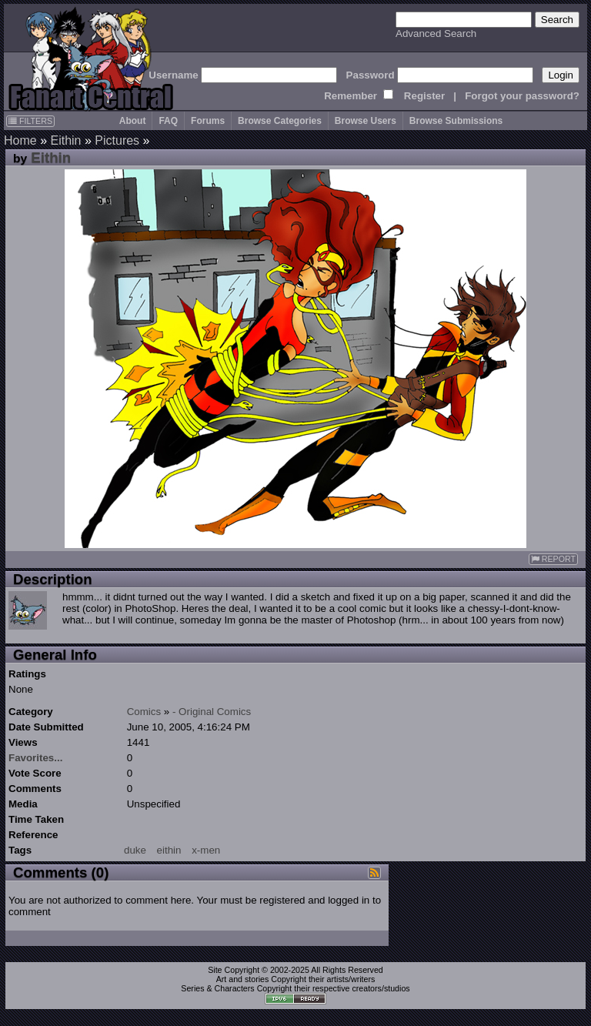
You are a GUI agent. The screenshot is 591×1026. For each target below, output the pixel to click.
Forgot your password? (522, 96)
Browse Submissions (456, 120)
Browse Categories (280, 120)
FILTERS (30, 120)
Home (20, 140)
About (132, 120)
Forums (208, 120)
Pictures (117, 140)
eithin (169, 850)
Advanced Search (436, 33)
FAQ (168, 120)
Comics (144, 711)
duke (135, 850)
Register (424, 96)
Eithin (65, 140)
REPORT (553, 559)
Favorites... (35, 758)
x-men (206, 850)
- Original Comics (211, 711)
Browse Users (365, 120)
